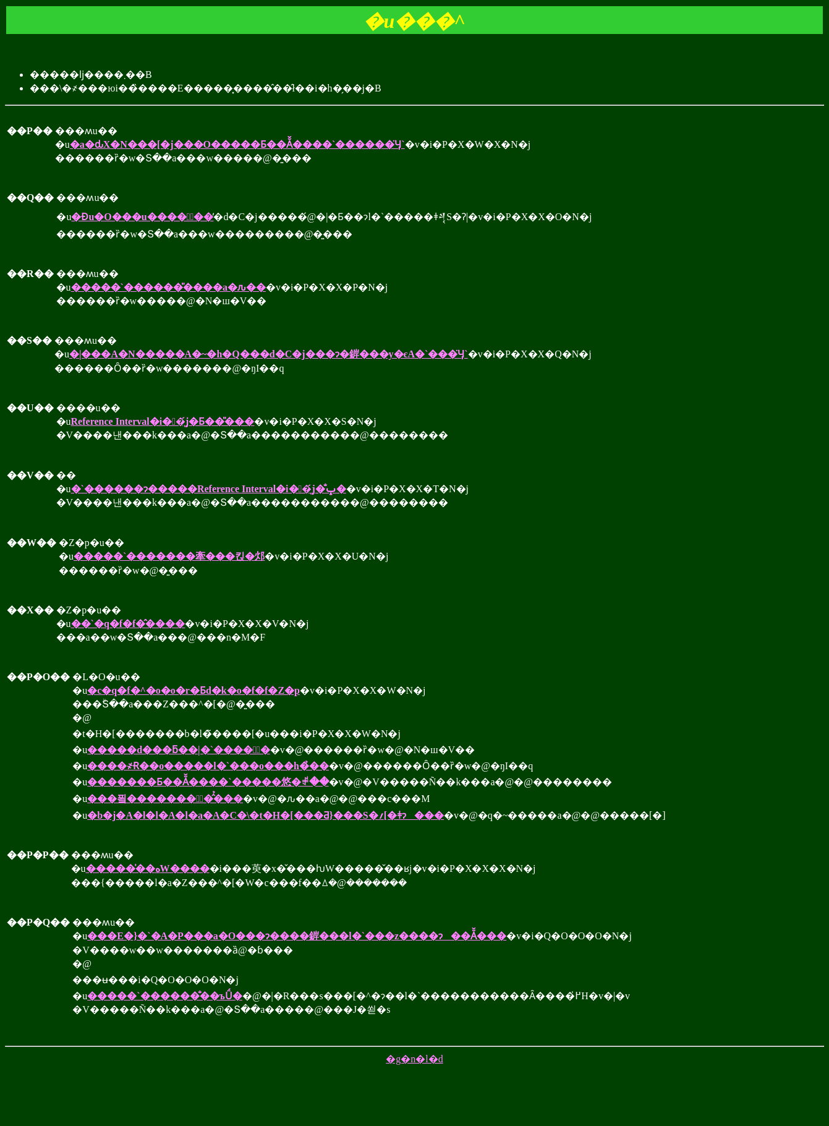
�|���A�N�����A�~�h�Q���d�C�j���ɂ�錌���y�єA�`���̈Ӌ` (268, 354)
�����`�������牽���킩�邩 (169, 556)
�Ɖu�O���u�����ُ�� (142, 216)
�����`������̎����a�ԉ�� (168, 287)
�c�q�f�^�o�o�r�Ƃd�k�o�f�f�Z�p (193, 690)
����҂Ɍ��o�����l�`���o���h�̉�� (208, 766)
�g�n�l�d (414, 1059)
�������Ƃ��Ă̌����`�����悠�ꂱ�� (207, 782)
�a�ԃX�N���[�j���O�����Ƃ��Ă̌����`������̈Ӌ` (237, 144)
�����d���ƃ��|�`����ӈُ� (178, 749)
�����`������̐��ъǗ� (164, 996)
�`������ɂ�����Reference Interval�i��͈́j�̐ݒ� (208, 489)
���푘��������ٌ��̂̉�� (165, 798)
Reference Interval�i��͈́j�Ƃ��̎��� (163, 421)
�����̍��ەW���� (148, 868)
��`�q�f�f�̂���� (128, 623)
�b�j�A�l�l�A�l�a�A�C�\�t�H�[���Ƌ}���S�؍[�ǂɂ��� (265, 815)
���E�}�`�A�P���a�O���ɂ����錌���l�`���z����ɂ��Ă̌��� (296, 936)
